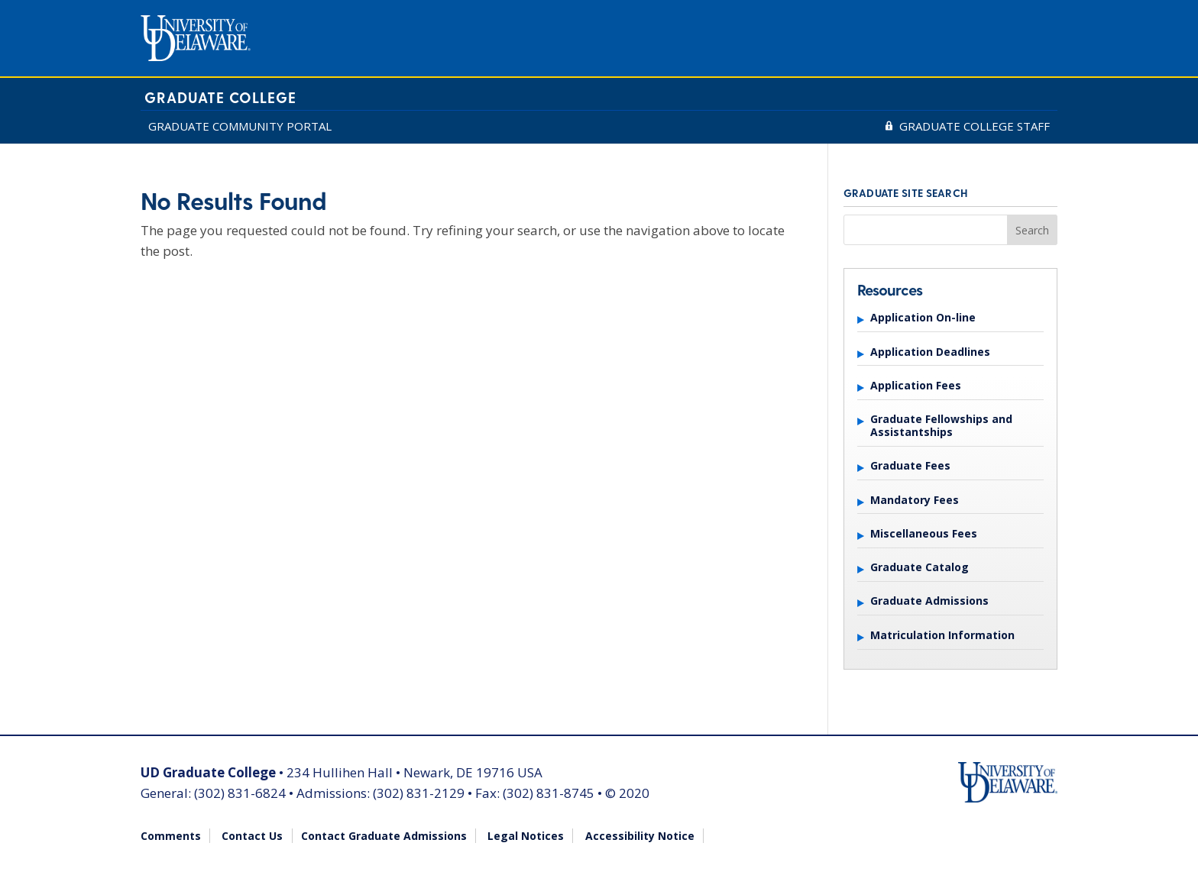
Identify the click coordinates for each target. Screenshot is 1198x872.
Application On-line (923, 317)
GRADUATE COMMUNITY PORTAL (240, 126)
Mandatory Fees (914, 500)
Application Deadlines (930, 351)
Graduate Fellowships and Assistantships (941, 425)
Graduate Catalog (919, 567)
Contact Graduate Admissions (384, 835)
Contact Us (252, 835)
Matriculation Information (942, 635)
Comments (171, 835)
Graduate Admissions (929, 600)
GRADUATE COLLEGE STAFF (974, 126)
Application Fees (915, 385)
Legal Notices (525, 835)
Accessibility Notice (640, 835)
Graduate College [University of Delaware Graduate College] (220, 97)
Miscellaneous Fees (923, 533)
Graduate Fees (910, 465)
